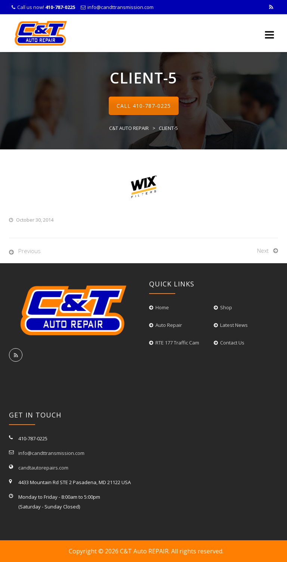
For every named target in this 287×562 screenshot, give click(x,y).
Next (263, 250)
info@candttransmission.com (120, 7)
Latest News (234, 325)
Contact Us (232, 342)
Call (144, 105)
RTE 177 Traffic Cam (177, 342)
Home (162, 307)
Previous (29, 251)
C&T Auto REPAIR (144, 551)
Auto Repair (168, 325)
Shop (226, 307)
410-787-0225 (152, 105)
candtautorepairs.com (43, 467)
